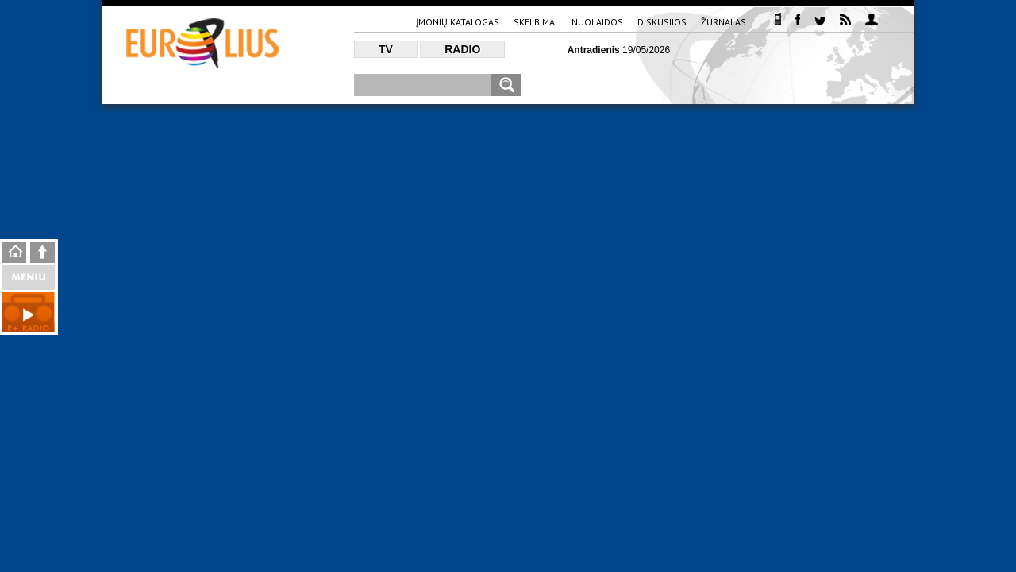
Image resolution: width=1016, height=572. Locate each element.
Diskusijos (662, 22)
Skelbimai (535, 22)
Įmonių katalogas (457, 22)
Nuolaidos (597, 22)
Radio (462, 49)
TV (386, 49)
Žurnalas (723, 22)
